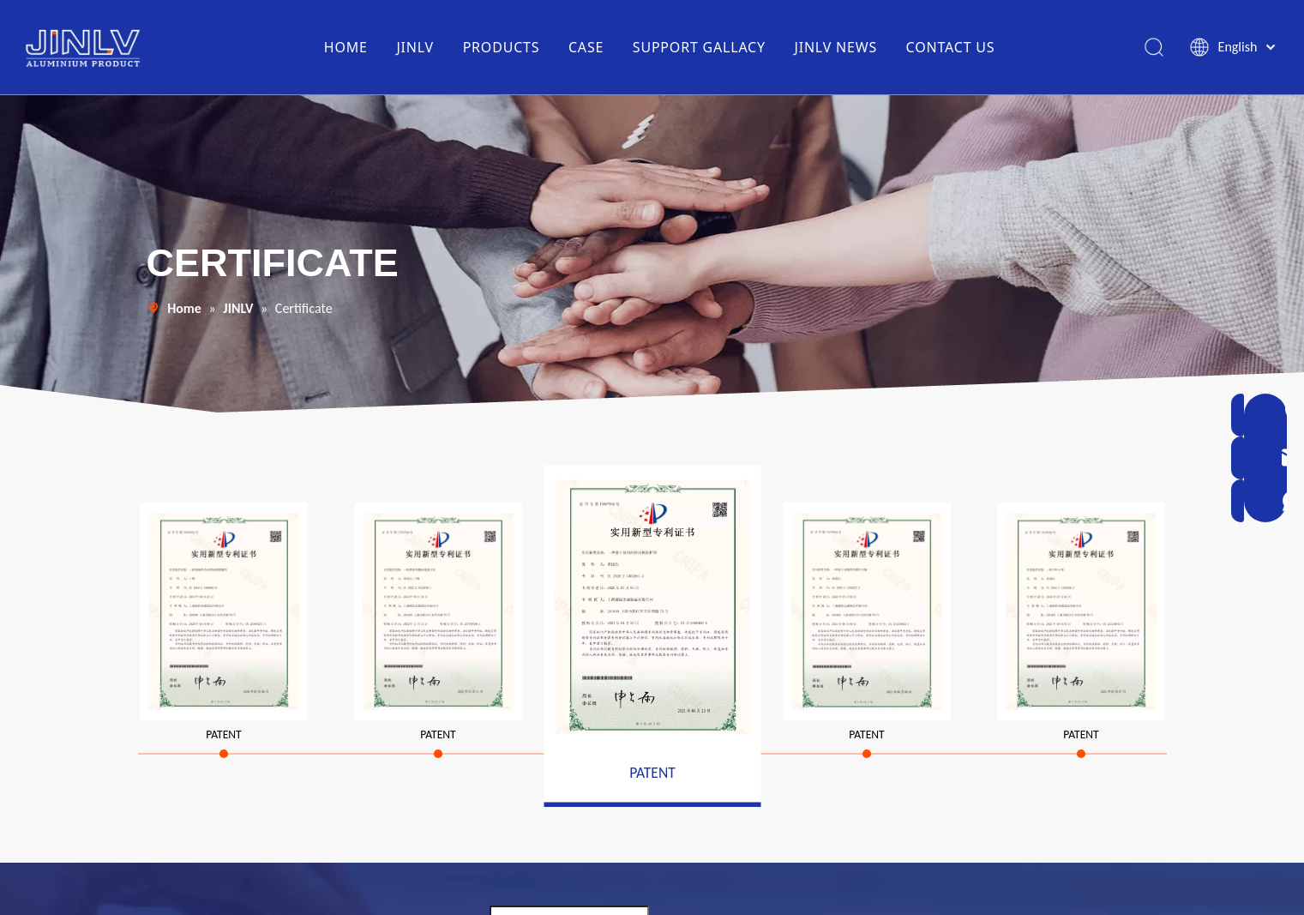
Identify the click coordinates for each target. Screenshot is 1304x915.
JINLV (414, 47)
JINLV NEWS (835, 47)
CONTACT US (950, 47)
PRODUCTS (500, 47)
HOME (345, 47)
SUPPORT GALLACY (698, 47)
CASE (585, 47)
